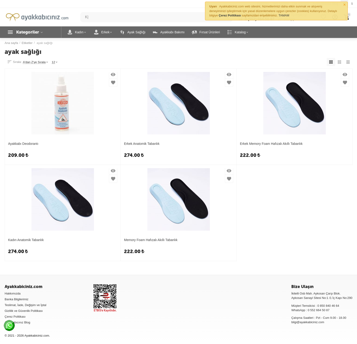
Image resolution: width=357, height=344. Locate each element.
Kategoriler (27, 32)
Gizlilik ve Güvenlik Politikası (24, 311)
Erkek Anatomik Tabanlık (141, 144)
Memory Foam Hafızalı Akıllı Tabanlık (150, 240)
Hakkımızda (13, 293)
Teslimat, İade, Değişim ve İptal (25, 305)
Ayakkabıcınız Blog (17, 322)
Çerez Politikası (15, 316)
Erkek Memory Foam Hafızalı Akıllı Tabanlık (271, 144)
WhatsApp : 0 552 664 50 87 (310, 310)
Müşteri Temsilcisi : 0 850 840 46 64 (315, 305)
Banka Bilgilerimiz (16, 299)
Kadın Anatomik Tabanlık (26, 240)
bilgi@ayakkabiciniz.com (307, 322)
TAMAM (284, 15)
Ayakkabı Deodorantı (23, 144)
